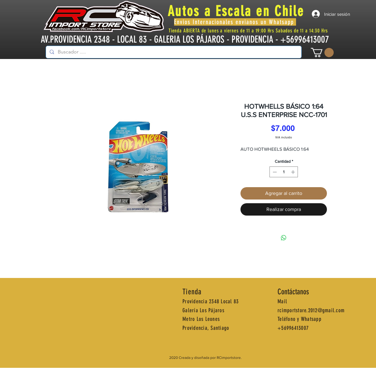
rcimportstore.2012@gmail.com (311, 310)
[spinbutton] (284, 172)
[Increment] (293, 172)
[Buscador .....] (173, 52)
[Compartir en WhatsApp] (283, 238)
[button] (322, 52)
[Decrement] (274, 172)
